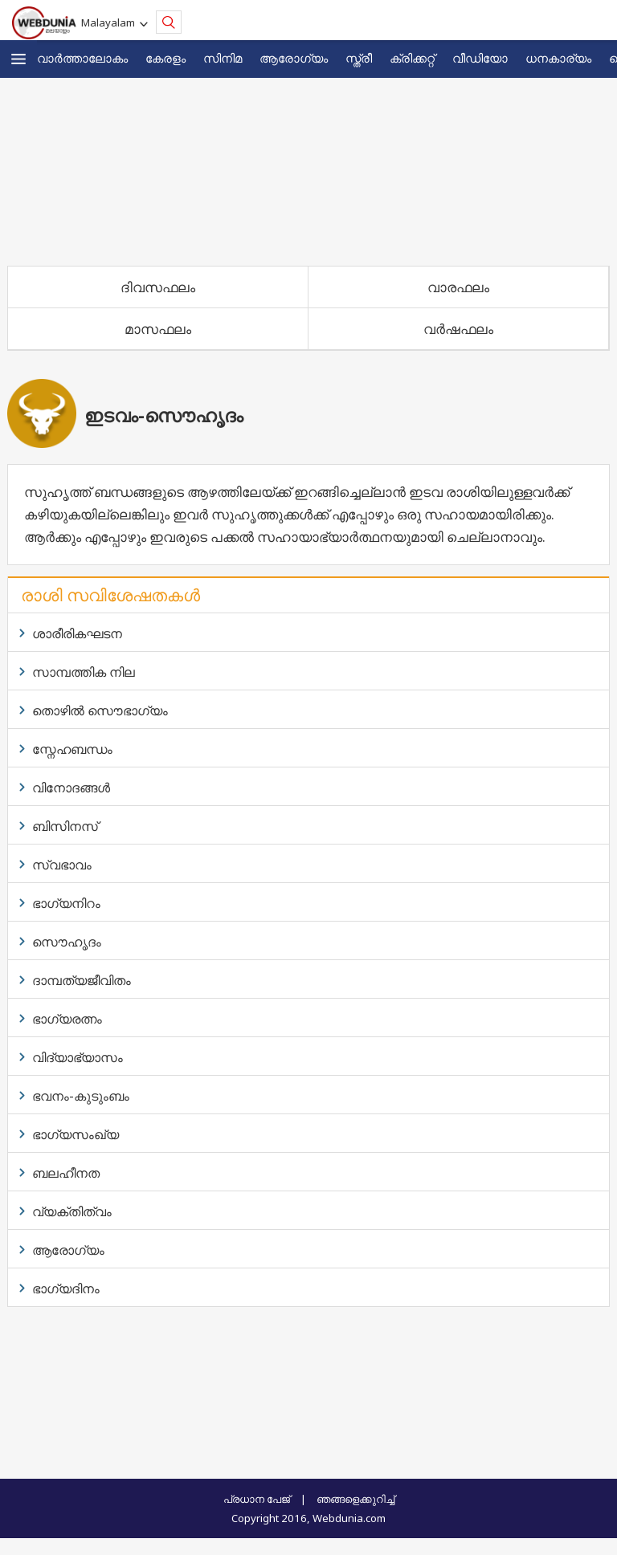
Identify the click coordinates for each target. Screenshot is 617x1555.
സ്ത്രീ (358, 58)
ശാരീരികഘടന (77, 633)
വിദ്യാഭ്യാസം (77, 1057)
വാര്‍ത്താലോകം (82, 58)
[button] (18, 59)
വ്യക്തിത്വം (72, 1211)
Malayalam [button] (110, 22)
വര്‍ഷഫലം (458, 329)
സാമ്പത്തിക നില (83, 672)
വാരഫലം (458, 287)
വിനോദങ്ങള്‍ (71, 787)
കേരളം (165, 58)
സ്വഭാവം (62, 864)
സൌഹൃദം (66, 942)
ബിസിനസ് (65, 826)
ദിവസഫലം (158, 287)
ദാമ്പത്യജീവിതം (81, 980)
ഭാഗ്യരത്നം (67, 1019)
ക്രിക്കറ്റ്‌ (412, 58)
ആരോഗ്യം (293, 58)
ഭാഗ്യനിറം (66, 903)
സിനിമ (222, 58)
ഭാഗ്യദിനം (66, 1288)
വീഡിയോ (480, 58)
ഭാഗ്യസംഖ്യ (75, 1134)
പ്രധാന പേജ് (256, 1499)
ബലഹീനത (66, 1173)
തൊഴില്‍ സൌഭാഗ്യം (100, 710)
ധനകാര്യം (558, 58)
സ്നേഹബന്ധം (72, 749)
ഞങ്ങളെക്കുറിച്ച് (355, 1499)
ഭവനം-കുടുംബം (80, 1096)
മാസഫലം (158, 329)
